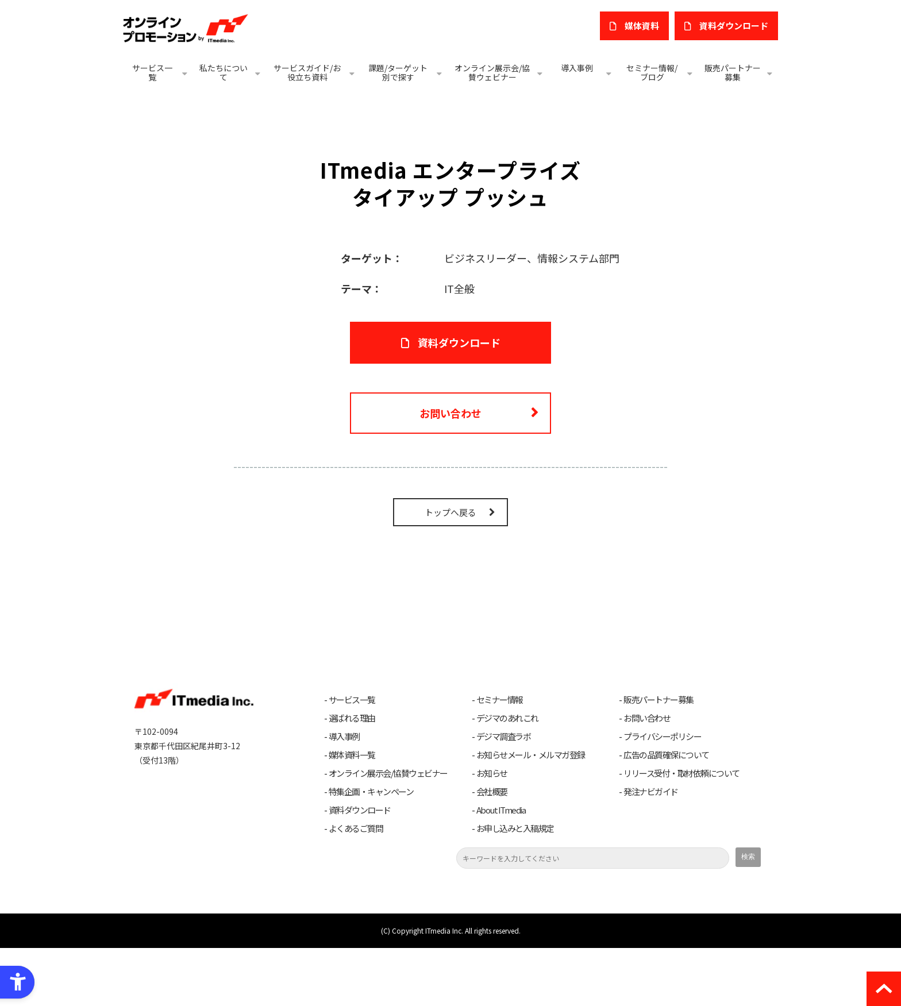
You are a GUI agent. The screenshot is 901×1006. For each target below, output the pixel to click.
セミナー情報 (499, 758)
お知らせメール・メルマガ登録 (530, 813)
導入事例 (577, 68)
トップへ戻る (450, 570)
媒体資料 (642, 26)
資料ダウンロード (360, 868)
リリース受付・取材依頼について (681, 831)
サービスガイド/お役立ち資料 (307, 72)
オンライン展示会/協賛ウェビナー (492, 72)
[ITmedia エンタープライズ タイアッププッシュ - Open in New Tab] (237, 300)
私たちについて (223, 72)
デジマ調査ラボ (503, 794)
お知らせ (491, 831)
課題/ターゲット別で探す (398, 72)
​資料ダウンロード (733, 26)
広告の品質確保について (666, 813)
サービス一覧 (152, 72)
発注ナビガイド (650, 850)
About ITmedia (501, 868)
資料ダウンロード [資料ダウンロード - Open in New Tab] (459, 399)
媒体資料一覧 (352, 813)
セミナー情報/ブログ (651, 72)
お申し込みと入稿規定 (515, 886)
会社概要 (491, 850)
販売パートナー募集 (732, 72)
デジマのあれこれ (507, 776)
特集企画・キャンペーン (371, 850)
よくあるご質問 (356, 886)
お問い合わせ (450, 470)
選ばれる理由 (352, 776)
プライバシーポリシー (662, 794)
